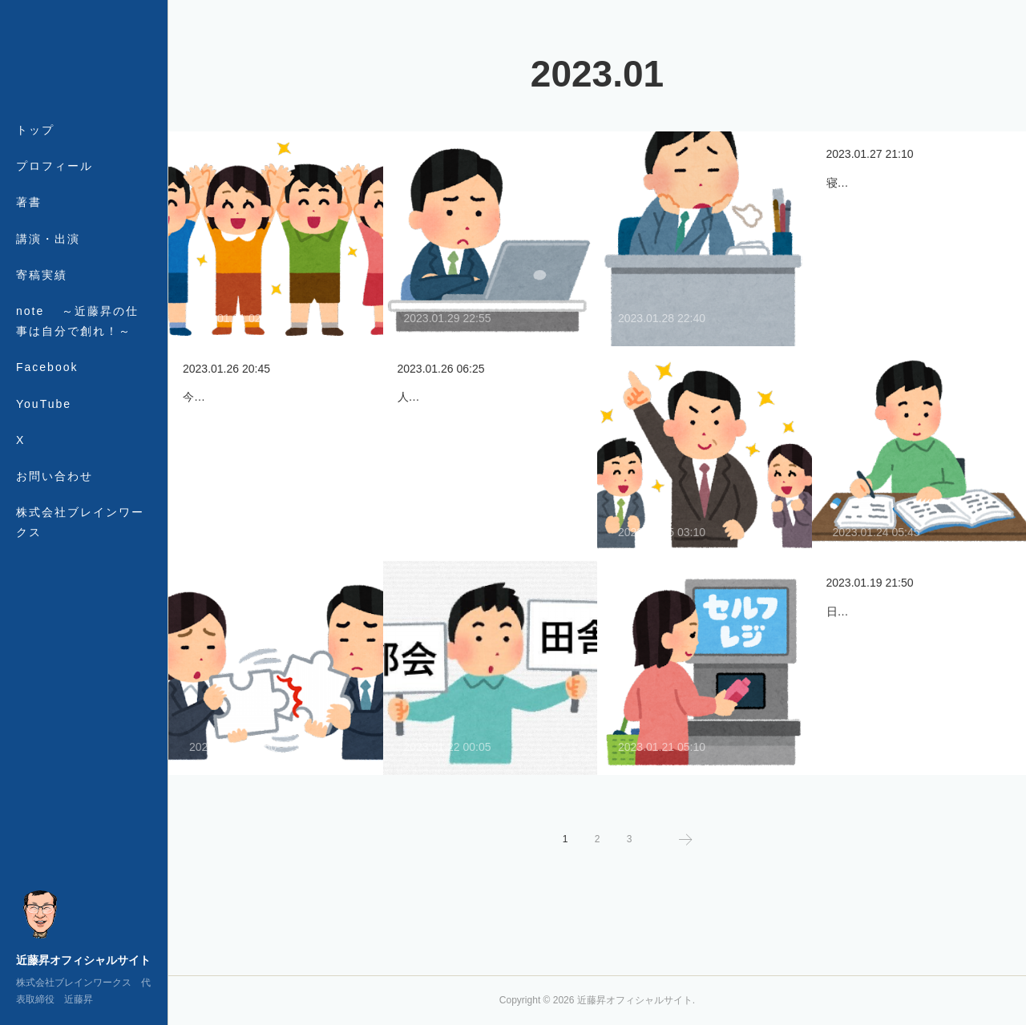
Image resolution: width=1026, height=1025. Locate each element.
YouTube (43, 403)
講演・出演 (48, 238)
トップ (35, 129)
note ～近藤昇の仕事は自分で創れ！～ (77, 321)
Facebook (47, 367)
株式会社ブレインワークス (80, 522)
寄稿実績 (41, 274)
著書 (29, 202)
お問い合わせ (54, 476)
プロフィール (54, 165)
